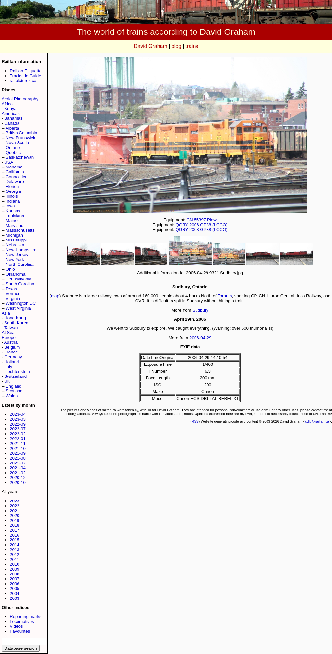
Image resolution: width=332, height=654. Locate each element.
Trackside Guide (25, 75)
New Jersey (17, 254)
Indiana (13, 201)
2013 (14, 549)
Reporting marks (26, 616)
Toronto (225, 295)
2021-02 (18, 472)
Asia (6, 313)
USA (8, 162)
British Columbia (21, 132)
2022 (14, 505)
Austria (10, 342)
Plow (212, 219)
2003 (14, 598)
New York (15, 259)
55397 (200, 219)
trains (191, 46)
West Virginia (18, 308)
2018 (14, 525)
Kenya (10, 108)
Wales (12, 395)
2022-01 (18, 438)
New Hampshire (21, 249)
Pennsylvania (18, 279)
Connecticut (17, 176)
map (55, 295)
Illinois (12, 196)
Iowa (10, 206)
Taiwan (11, 327)
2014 (14, 544)
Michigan (14, 235)
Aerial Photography (20, 98)
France (11, 352)
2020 (14, 515)
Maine (12, 220)
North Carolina (20, 264)
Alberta (12, 128)
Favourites (20, 631)
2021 (14, 510)
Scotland (14, 391)
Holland (11, 361)
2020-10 (18, 482)
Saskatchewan (20, 157)
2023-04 (18, 414)
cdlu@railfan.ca (317, 421)
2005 (14, 588)
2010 (14, 564)
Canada (11, 123)
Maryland (15, 225)
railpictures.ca (23, 80)
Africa (7, 103)
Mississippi (16, 240)
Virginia (13, 298)
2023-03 (18, 419)
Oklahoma (16, 274)
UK (7, 381)
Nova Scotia (17, 142)
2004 (14, 593)
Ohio (10, 269)
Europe (9, 337)
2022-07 (18, 428)
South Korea (16, 322)
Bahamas (13, 118)
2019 (14, 520)
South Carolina (20, 283)
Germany (13, 356)
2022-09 (18, 424)
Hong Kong (15, 317)
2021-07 (18, 463)
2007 (14, 578)
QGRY (181, 224)
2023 (14, 501)
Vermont (14, 293)
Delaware (15, 181)
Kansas (13, 210)
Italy (8, 366)
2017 (14, 530)
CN (189, 219)
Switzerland (15, 376)
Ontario (13, 147)
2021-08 (18, 458)
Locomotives (22, 621)
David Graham (150, 46)
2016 (14, 535)
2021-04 (18, 467)
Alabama (14, 167)
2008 (14, 574)
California (15, 171)
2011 (14, 559)
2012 (14, 554)
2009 (14, 569)
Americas (11, 113)
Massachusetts (20, 230)
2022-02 (18, 433)
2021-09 (18, 453)
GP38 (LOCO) (213, 224)
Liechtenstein (17, 371)
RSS (195, 421)
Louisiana (15, 215)
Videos (16, 626)
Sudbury (200, 310)
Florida (12, 186)
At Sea (8, 332)
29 (209, 337)
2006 (14, 583)
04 (202, 337)
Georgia (13, 191)
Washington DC (21, 303)
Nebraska (15, 244)
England (14, 386)
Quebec (13, 152)
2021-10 (18, 448)
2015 (14, 539)
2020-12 (18, 477)
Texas (11, 288)
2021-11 (18, 443)
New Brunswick (20, 137)
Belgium (12, 347)
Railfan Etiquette (26, 70)
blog (176, 46)
